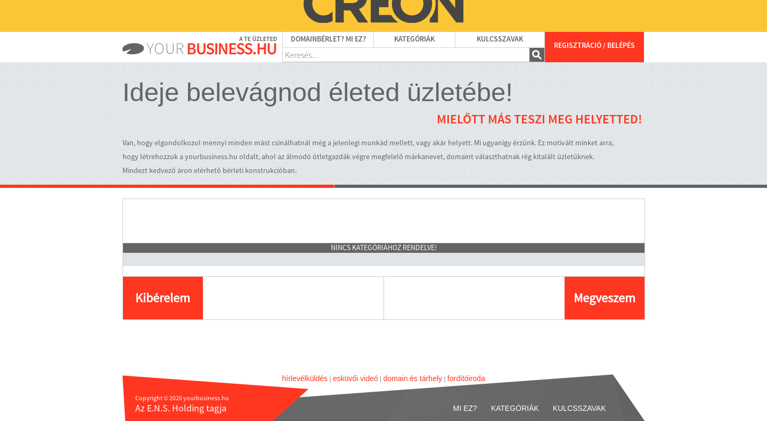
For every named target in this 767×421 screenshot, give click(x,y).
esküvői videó (355, 378)
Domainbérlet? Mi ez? (328, 39)
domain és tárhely (413, 378)
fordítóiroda (466, 378)
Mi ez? (465, 408)
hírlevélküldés (305, 378)
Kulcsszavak (500, 39)
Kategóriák (414, 39)
